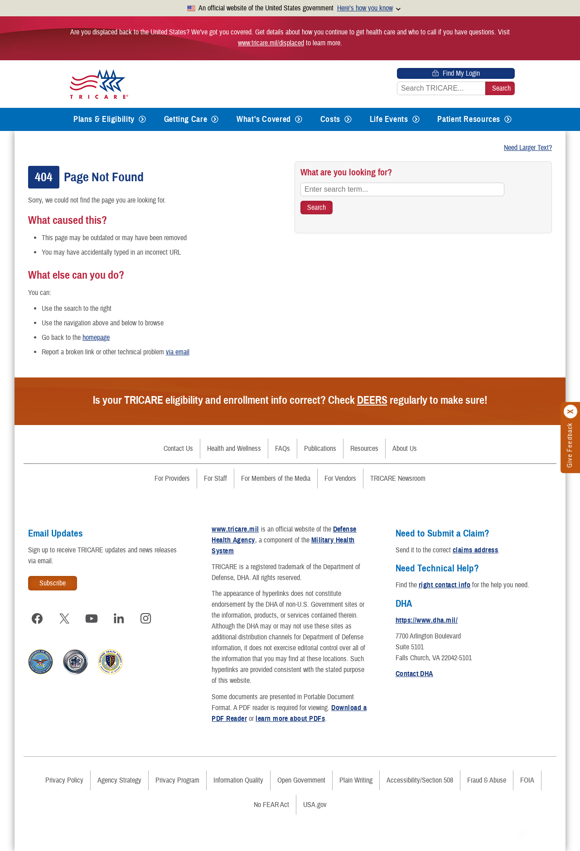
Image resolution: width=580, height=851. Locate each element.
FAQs (282, 448)
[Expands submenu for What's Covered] (298, 119)
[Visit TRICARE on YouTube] (91, 618)
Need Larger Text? (528, 147)
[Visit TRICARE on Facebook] (37, 618)
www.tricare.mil (235, 529)
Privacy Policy (64, 780)
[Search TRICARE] (316, 207)
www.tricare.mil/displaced (271, 43)
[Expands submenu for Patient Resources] (508, 119)
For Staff (215, 478)
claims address (475, 550)
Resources (364, 448)
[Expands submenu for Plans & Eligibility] (142, 119)
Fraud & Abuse (486, 780)
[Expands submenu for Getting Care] (214, 119)
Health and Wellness (234, 448)
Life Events (389, 119)
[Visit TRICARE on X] (64, 618)
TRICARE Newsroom (397, 478)
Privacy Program (177, 780)
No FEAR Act (271, 804)
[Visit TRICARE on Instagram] (146, 618)
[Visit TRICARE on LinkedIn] (119, 618)
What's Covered (264, 119)
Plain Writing (355, 780)
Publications (320, 448)
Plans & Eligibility (104, 119)
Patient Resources (468, 119)
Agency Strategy (119, 780)
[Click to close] (571, 412)
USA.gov (315, 804)
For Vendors (340, 478)
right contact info (445, 585)
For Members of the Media (275, 478)
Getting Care (186, 119)
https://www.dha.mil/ (427, 620)
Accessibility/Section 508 (420, 780)
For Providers (172, 478)
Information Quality (238, 780)
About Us (404, 448)
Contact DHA (414, 673)
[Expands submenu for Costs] (348, 119)
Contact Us (178, 448)
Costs (330, 119)
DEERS (372, 400)
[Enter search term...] (402, 189)
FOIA (527, 780)
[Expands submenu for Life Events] (416, 119)
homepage (96, 337)
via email (177, 352)
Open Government (301, 780)
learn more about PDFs (290, 718)
